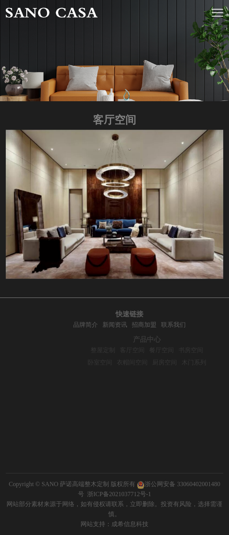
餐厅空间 (168, 350)
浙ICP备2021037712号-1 (119, 494)
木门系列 (201, 362)
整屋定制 (110, 350)
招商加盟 (150, 324)
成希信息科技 (129, 524)
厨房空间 (171, 362)
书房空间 (197, 350)
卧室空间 (106, 362)
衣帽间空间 (139, 362)
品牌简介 (91, 324)
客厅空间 (139, 350)
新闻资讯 (121, 324)
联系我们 (179, 324)
